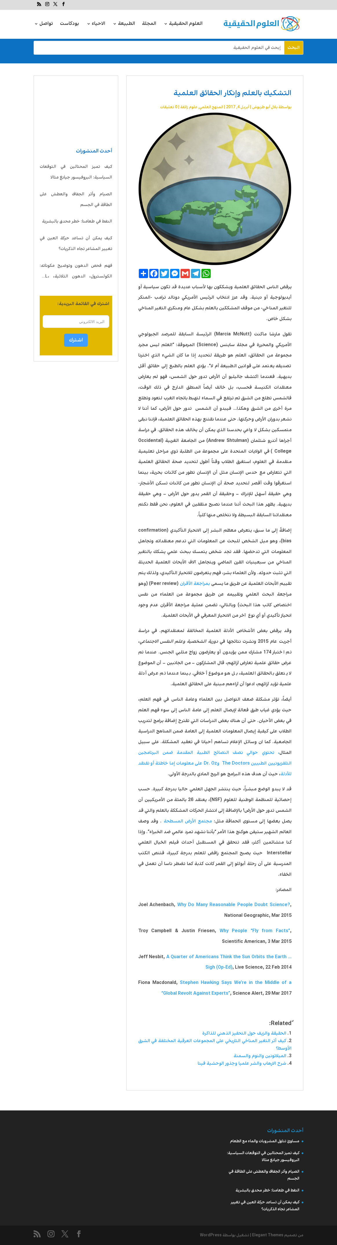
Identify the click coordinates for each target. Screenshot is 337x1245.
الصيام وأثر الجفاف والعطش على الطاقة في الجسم (76, 199)
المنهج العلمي (211, 107)
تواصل (46, 24)
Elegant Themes (267, 1235)
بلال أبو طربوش (265, 107)
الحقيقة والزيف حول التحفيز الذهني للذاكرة (244, 1033)
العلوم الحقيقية (186, 24)
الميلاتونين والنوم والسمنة (260, 1056)
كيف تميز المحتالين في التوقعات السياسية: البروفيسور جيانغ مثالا (76, 172)
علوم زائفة (188, 107)
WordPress (211, 1235)
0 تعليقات (168, 107)
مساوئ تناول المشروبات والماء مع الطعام (264, 1141)
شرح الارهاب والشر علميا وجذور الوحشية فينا (242, 1063)
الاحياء (98, 24)
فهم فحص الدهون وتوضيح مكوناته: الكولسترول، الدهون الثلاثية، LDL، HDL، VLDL (76, 272)
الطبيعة (126, 24)
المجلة (149, 24)
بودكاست (69, 24)
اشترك (76, 340)
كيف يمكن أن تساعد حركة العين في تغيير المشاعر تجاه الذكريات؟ (76, 243)
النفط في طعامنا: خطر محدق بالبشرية (77, 221)
